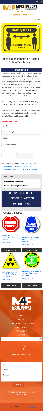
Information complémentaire (15, 186)
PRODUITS (21, 319)
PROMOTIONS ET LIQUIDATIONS (21, 323)
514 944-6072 (14, 15)
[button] (38, 26)
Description (8, 176)
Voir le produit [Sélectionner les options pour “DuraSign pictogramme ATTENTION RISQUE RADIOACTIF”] (11, 286)
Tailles (4, 138)
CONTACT (21, 335)
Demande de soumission (13, 181)
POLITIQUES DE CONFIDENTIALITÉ (16, 392)
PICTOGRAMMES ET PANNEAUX (25, 169)
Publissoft (33, 407)
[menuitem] (41, 1)
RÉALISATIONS (21, 331)
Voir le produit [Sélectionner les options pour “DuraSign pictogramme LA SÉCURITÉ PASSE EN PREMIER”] (32, 286)
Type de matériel (8, 126)
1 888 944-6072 (28, 15)
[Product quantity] (8, 155)
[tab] (21, 176)
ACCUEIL (21, 316)
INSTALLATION (21, 327)
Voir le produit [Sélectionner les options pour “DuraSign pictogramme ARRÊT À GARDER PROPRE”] (11, 250)
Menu (38, 20)
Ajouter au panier (25, 156)
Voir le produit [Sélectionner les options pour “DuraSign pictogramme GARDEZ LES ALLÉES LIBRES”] (32, 250)
